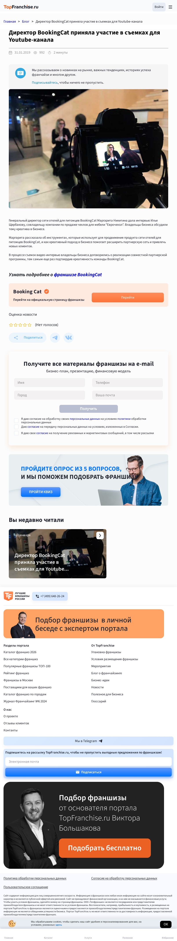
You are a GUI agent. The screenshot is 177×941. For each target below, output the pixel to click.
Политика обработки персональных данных (35, 891)
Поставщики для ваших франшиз (27, 700)
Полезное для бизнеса (107, 707)
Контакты (11, 743)
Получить (88, 408)
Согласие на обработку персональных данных (124, 891)
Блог (25, 21)
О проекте (11, 728)
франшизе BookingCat (78, 274)
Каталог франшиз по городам (25, 707)
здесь (58, 924)
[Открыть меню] (170, 7)
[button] (159, 7)
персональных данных (85, 419)
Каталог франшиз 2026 (20, 664)
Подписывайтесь (45, 82)
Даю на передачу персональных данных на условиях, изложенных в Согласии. (80, 427)
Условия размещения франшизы (114, 671)
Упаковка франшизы (106, 664)
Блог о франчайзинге (106, 685)
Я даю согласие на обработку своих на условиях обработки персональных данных (83, 420)
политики (124, 419)
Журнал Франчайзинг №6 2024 (25, 714)
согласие (33, 427)
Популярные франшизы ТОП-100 (27, 678)
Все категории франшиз (21, 671)
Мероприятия (101, 678)
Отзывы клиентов (16, 736)
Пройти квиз (40, 492)
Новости (97, 700)
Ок (166, 924)
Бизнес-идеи (100, 692)
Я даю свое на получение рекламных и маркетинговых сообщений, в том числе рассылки (87, 433)
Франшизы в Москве (18, 692)
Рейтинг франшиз (16, 685)
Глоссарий (98, 714)
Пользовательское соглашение (26, 900)
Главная (10, 21)
